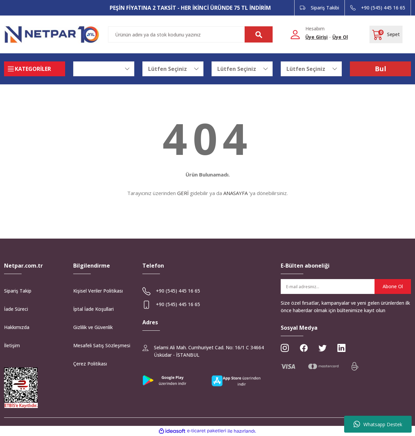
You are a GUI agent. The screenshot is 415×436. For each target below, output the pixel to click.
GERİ (183, 193)
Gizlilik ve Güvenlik (93, 327)
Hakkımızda (16, 327)
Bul (380, 68)
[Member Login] (295, 34)
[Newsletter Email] (346, 286)
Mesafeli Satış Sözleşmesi (101, 345)
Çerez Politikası (90, 363)
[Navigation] (34, 68)
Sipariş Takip (17, 291)
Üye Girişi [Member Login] (316, 37)
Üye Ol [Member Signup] (340, 37)
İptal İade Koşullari (93, 309)
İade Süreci (16, 309)
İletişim (12, 345)
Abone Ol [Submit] (393, 286)
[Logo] (52, 34)
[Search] (190, 34)
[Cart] (386, 34)
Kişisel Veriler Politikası (98, 291)
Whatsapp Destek (378, 424)
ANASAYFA (235, 193)
